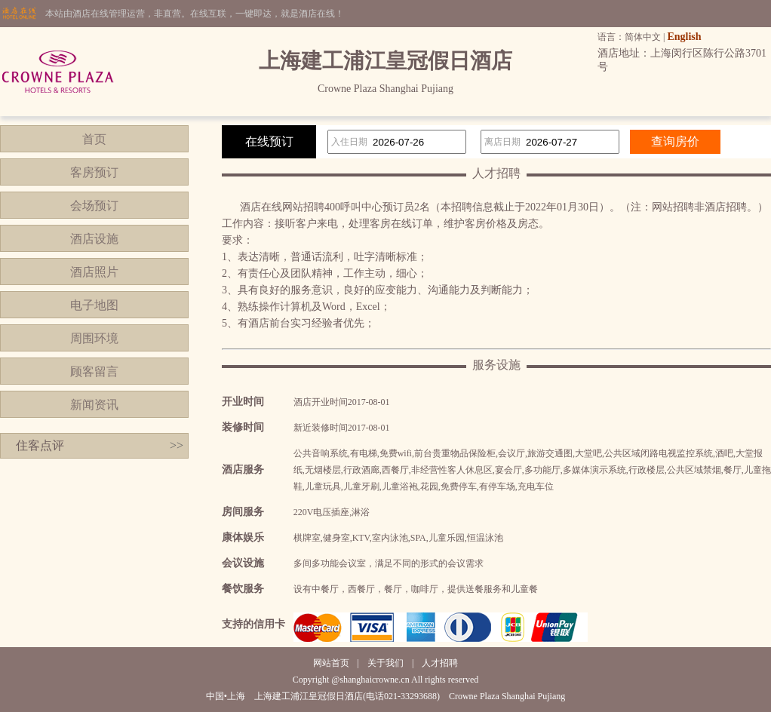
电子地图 (94, 305)
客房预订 (94, 172)
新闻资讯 (94, 404)
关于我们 (385, 663)
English (684, 36)
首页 (94, 139)
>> (176, 445)
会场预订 (94, 205)
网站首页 (331, 663)
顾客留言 (94, 371)
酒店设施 (94, 238)
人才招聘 (440, 663)
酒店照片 (94, 271)
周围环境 (94, 338)
